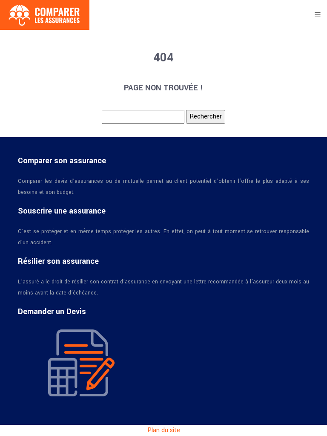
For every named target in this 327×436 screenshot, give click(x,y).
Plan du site (163, 430)
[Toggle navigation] (317, 15)
